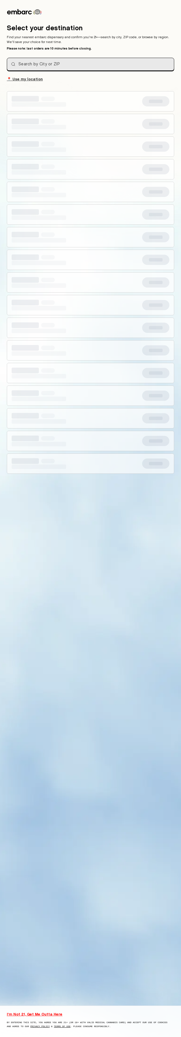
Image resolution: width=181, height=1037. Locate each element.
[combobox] (90, 64)
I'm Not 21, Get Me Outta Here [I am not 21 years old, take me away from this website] (34, 1014)
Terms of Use (62, 1026)
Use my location (25, 78)
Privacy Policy (40, 1026)
